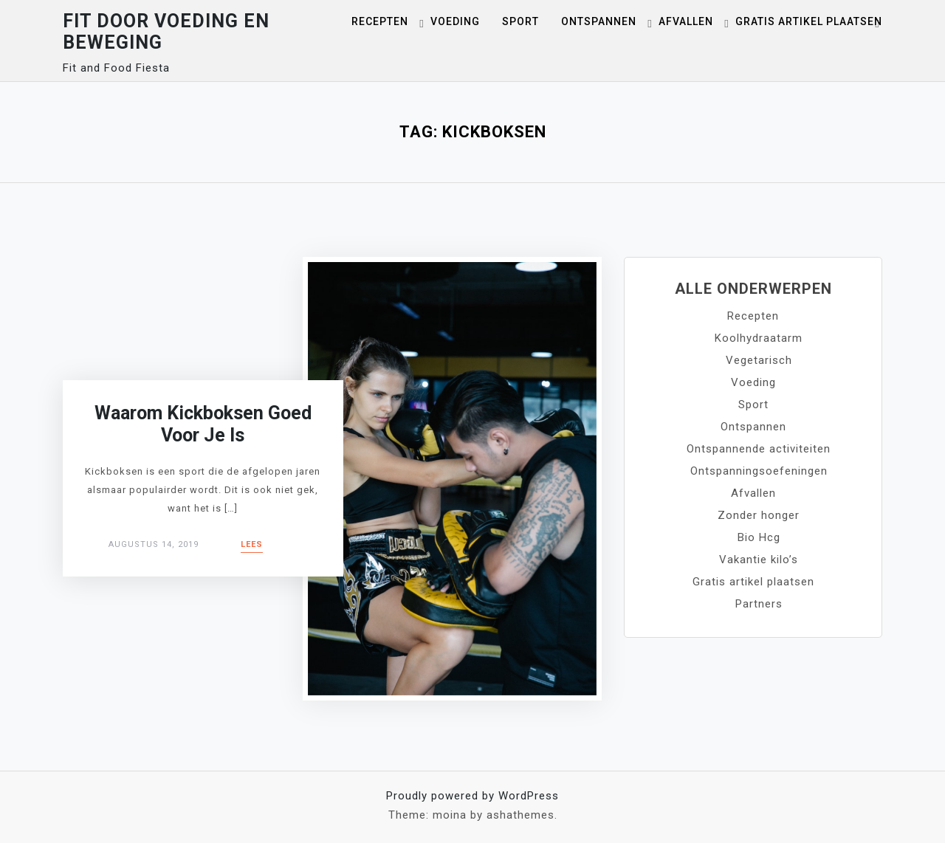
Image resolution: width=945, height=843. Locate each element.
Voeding (455, 21)
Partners (759, 603)
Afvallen (686, 21)
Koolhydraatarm (759, 338)
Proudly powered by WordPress (472, 795)
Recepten (379, 21)
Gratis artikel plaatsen (808, 21)
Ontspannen (598, 21)
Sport (520, 21)
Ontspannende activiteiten (759, 448)
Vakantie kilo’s (758, 559)
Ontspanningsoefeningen (759, 471)
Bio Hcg (759, 537)
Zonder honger (759, 515)
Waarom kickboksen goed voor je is (203, 424)
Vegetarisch (759, 360)
